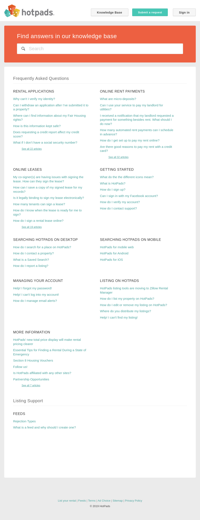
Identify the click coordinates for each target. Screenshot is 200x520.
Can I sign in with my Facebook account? (129, 196)
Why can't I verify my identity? (34, 99)
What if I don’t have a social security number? (45, 142)
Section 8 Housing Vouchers (33, 360)
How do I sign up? (112, 189)
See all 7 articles (31, 385)
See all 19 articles (32, 227)
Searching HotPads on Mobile (130, 239)
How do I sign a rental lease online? (38, 220)
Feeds (19, 414)
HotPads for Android (114, 253)
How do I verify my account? (120, 202)
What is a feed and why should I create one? (44, 427)
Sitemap (118, 500)
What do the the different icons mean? (127, 177)
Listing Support (28, 400)
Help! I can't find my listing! (119, 317)
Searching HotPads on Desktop (45, 239)
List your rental (67, 500)
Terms (92, 500)
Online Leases (27, 169)
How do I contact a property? (33, 253)
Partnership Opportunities (31, 379)
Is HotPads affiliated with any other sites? (42, 373)
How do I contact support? (118, 208)
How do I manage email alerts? (35, 300)
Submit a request (150, 12)
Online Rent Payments (122, 91)
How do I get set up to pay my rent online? (130, 140)
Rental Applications (33, 91)
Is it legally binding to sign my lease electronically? (48, 198)
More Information (31, 332)
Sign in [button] (184, 12)
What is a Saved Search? (31, 259)
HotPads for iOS (111, 259)
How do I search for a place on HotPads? (42, 247)
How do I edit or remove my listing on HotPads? (133, 305)
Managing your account (38, 281)
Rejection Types (24, 421)
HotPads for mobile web (117, 247)
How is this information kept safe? (37, 126)
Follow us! (20, 367)
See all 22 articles (32, 148)
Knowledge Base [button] (109, 12)
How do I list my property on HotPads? (127, 298)
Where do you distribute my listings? (125, 311)
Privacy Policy (133, 500)
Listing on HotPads (119, 281)
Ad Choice (104, 500)
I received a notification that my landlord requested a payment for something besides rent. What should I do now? (137, 120)
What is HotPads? (112, 183)
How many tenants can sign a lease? (39, 204)
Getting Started (117, 169)
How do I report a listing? (30, 266)
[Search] (100, 48)
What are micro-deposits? (118, 99)
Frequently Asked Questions (41, 78)
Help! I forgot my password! (32, 288)
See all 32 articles (118, 157)
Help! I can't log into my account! (36, 294)
